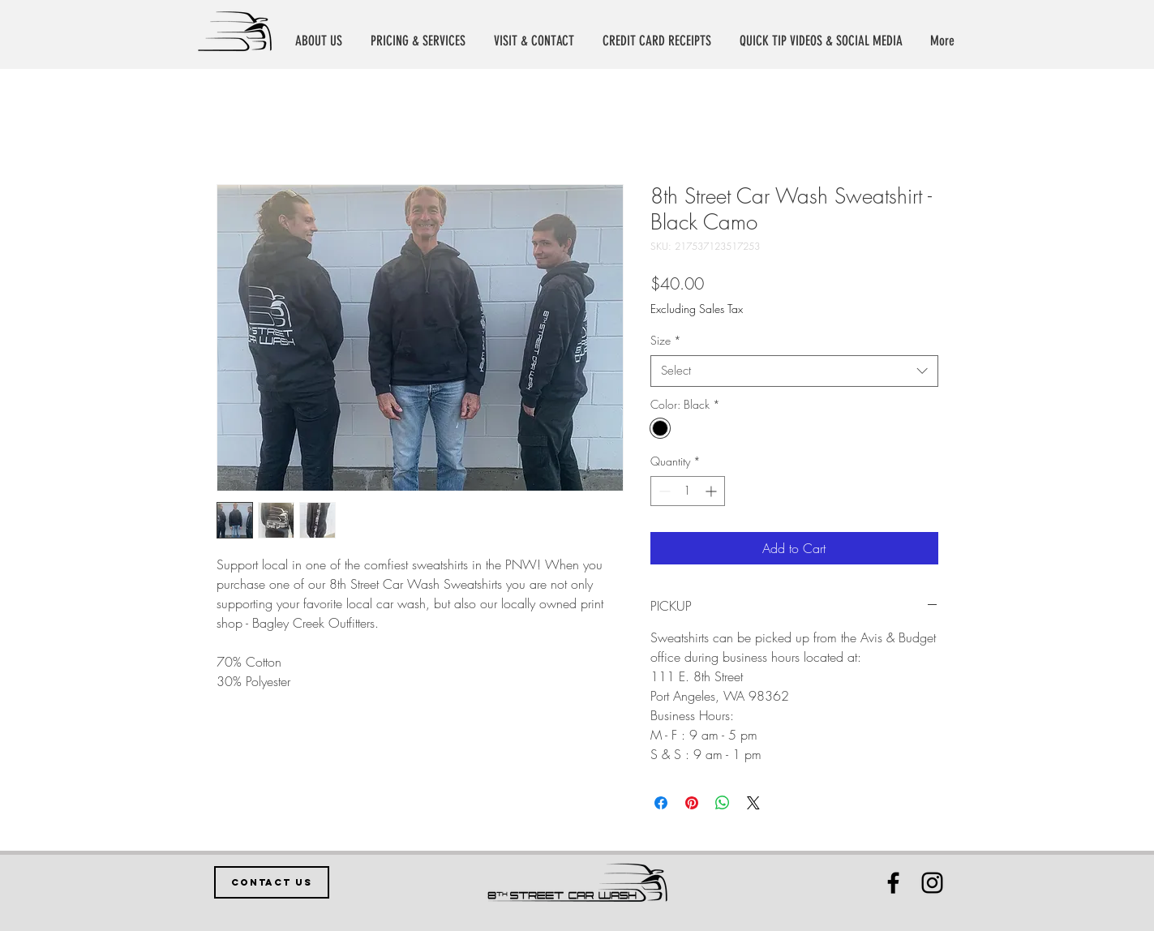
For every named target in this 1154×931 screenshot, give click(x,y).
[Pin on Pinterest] (691, 803)
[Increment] (712, 491)
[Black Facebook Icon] (893, 883)
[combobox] (794, 371)
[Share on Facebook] (661, 803)
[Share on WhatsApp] (722, 803)
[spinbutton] (687, 491)
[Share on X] (753, 803)
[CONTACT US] (271, 882)
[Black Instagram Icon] (932, 883)
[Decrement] (663, 491)
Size (665, 340)
